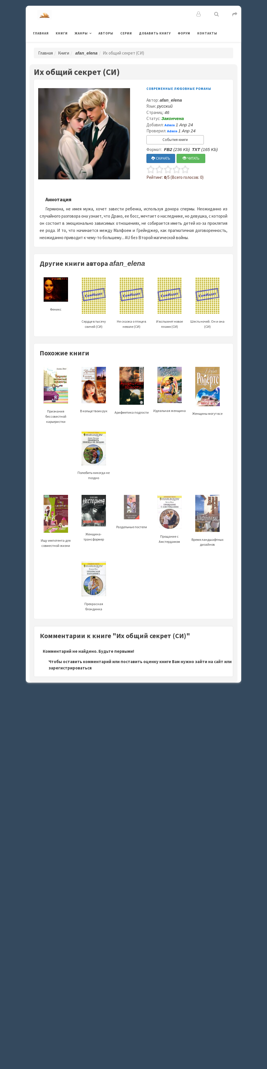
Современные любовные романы (178, 89)
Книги (62, 33)
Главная (41, 33)
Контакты (207, 33)
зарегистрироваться (70, 668)
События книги (175, 139)
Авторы (105, 33)
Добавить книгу (155, 33)
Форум (184, 33)
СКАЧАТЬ (160, 158)
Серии (126, 33)
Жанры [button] (81, 33)
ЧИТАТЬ (191, 158)
